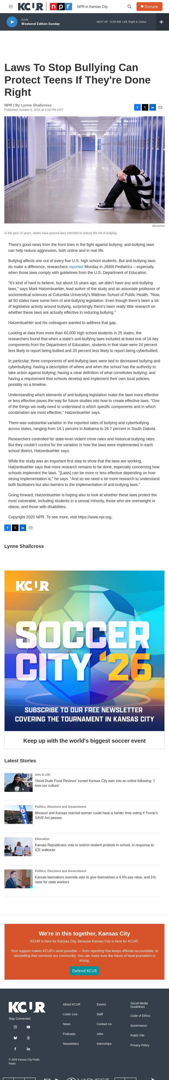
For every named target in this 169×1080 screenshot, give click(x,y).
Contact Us (104, 1024)
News (67, 1024)
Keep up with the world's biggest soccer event (84, 740)
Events (101, 1004)
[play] (11, 21)
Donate (151, 6)
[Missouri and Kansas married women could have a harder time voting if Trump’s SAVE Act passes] (18, 814)
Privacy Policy (139, 1045)
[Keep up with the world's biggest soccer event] (84, 651)
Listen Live (70, 1014)
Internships (104, 1043)
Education (42, 839)
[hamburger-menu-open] (11, 6)
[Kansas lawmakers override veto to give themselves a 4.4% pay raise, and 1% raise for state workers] (18, 878)
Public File (137, 1035)
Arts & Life (42, 774)
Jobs (100, 1034)
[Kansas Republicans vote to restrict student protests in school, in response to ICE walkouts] (18, 846)
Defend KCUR (84, 970)
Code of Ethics (140, 1015)
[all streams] (162, 22)
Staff (100, 1014)
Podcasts (69, 1034)
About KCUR (71, 1004)
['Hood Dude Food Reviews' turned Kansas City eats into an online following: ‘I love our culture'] (18, 782)
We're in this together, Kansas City (84, 933)
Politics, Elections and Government (60, 806)
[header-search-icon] (129, 7)
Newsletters (71, 1043)
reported (76, 267)
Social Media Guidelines (139, 1005)
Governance (138, 1025)
